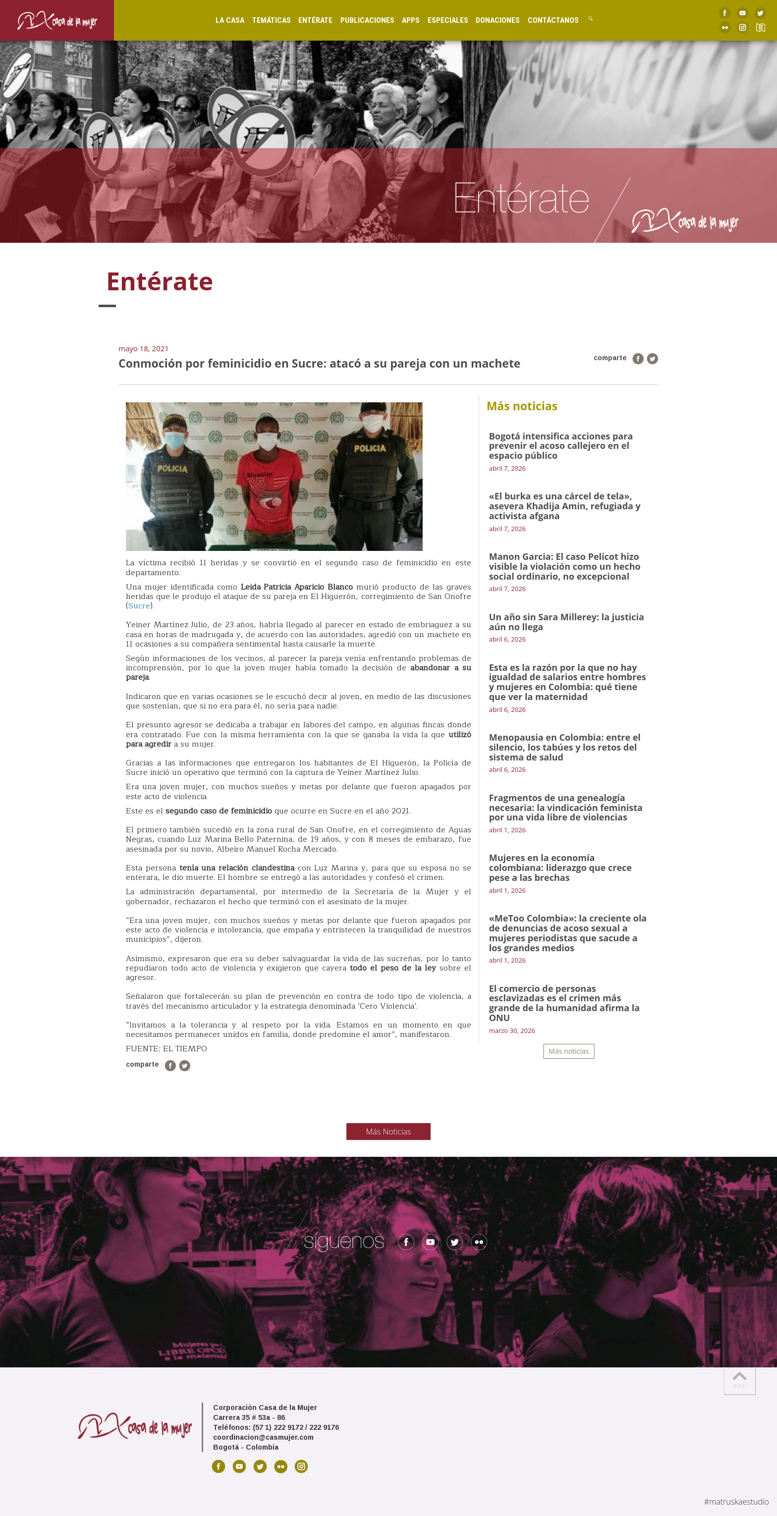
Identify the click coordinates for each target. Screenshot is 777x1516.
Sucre (139, 605)
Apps (402, 19)
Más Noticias (388, 1131)
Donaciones (489, 19)
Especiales (439, 19)
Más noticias (569, 1051)
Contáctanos (544, 19)
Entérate (307, 19)
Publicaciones (359, 19)
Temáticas (262, 19)
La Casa (221, 19)
